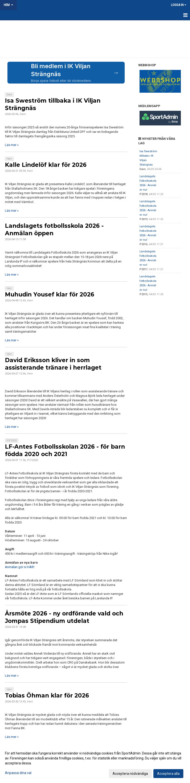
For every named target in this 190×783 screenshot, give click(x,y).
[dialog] (95, 763)
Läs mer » (12, 145)
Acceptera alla (168, 774)
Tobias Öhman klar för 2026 (47, 695)
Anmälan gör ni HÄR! (19, 567)
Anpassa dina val (18, 773)
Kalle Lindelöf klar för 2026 (46, 164)
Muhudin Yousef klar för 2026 (49, 294)
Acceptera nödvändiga (130, 774)
